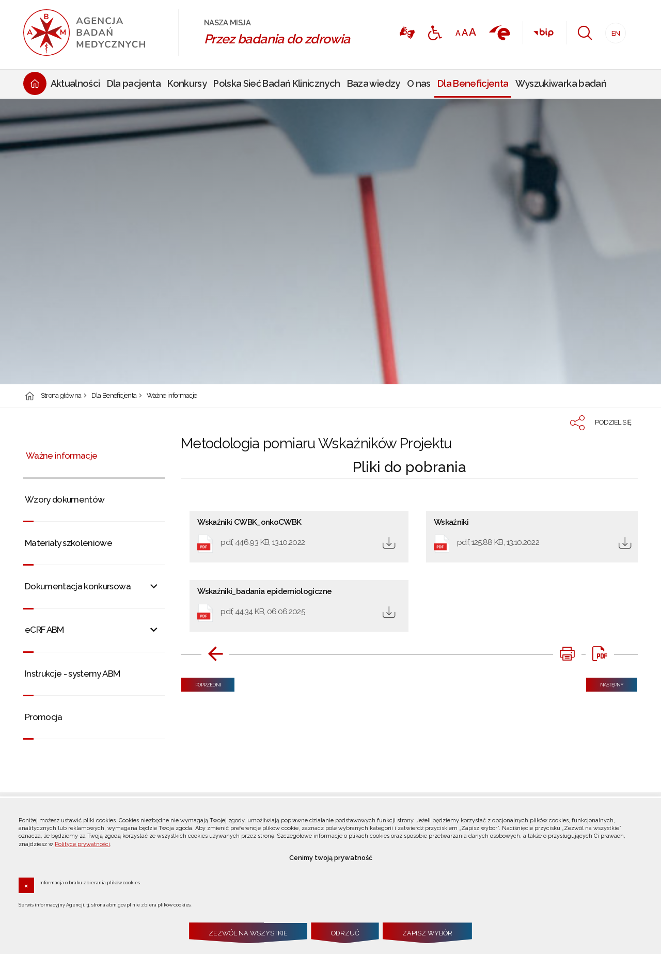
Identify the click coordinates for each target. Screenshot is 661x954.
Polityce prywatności (82, 844)
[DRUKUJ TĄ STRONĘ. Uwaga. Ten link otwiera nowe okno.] (567, 654)
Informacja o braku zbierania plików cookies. (90, 882)
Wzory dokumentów (65, 499)
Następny (604, 682)
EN (613, 30)
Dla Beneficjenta (114, 396)
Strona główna (61, 396)
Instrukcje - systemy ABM (72, 673)
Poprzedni (201, 682)
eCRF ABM (44, 629)
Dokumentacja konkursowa (78, 586)
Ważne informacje (172, 396)
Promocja (43, 717)
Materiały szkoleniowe (68, 543)
